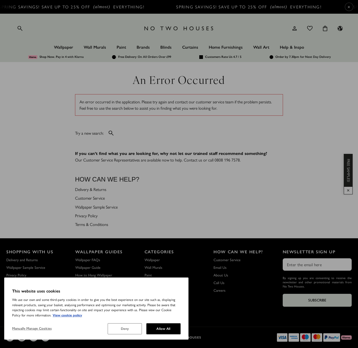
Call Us (218, 283)
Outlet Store (16, 290)
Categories (159, 251)
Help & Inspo (292, 47)
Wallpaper (63, 47)
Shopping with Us (29, 251)
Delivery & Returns (90, 189)
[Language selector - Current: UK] (340, 28)
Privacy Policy (86, 216)
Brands (143, 47)
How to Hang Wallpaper (93, 275)
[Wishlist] (309, 28)
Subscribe (317, 300)
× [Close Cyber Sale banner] (348, 6)
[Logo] (179, 28)
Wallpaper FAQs (87, 260)
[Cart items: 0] (325, 28)
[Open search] (20, 28)
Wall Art (261, 47)
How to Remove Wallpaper (96, 283)
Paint (121, 47)
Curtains (190, 47)
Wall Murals (95, 47)
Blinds (166, 47)
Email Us (219, 267)
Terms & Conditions (91, 224)
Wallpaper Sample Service (96, 207)
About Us (220, 275)
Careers (219, 290)
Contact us (193, 160)
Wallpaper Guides (99, 251)
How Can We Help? (238, 251)
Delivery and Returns (22, 260)
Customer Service (90, 198)
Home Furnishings (226, 47)
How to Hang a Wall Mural (95, 290)
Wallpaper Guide (88, 267)
